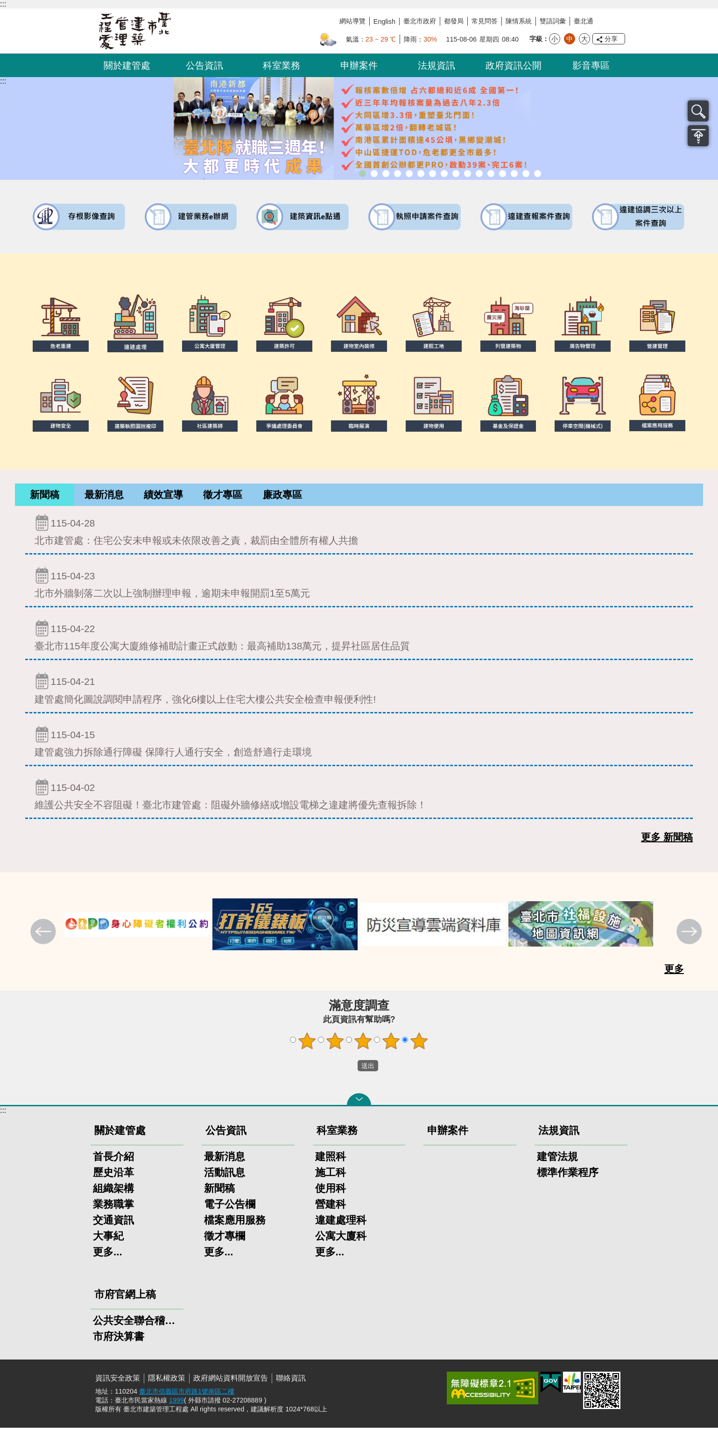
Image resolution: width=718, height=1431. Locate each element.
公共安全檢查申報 (479, 173)
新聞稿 (44, 496)
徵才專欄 (224, 1239)
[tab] (44, 496)
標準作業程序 (567, 1176)
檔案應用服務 (235, 1223)
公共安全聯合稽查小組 (137, 1324)
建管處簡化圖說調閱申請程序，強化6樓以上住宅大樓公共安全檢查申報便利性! (359, 691)
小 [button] (554, 39)
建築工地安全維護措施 (525, 173)
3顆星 (363, 1044)
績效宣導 (163, 496)
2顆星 (335, 1044)
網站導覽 (352, 21)
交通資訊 (113, 1223)
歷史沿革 (113, 1176)
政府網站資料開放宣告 (230, 1381)
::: (3, 4)
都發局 (454, 21)
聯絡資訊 (291, 1381)
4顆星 (391, 1044)
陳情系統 (519, 21)
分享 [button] (611, 39)
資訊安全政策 (117, 1381)
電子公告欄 (229, 1207)
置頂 (698, 135)
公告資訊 (204, 65)
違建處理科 (340, 1223)
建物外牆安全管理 (432, 173)
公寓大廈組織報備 (467, 173)
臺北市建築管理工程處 (135, 31)
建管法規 (557, 1160)
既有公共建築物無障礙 (420, 173)
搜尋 (698, 110)
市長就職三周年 (362, 173)
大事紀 (108, 1239)
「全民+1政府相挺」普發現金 (385, 173)
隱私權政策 (166, 1381)
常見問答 (485, 21)
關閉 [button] (359, 1102)
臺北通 (583, 21)
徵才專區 (222, 496)
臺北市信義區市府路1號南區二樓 (186, 1394)
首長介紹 (113, 1160)
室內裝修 (444, 173)
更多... (107, 1255)
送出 (349, 1069)
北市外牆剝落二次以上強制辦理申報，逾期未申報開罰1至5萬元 (359, 586)
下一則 (690, 936)
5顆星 (419, 1044)
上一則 (44, 936)
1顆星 (307, 1044)
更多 (674, 972)
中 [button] (569, 39)
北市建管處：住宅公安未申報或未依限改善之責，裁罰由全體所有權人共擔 (359, 533)
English (384, 21)
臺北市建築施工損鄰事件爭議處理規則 (537, 173)
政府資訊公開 (514, 65)
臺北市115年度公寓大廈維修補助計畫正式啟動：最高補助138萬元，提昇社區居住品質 (359, 638)
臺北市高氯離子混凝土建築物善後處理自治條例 (514, 173)
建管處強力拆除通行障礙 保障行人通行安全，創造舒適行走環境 (359, 744)
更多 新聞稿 (667, 840)
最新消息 (104, 496)
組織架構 (113, 1191)
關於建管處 (127, 65)
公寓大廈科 (340, 1239)
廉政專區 (282, 496)
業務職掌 (113, 1207)
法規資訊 (436, 65)
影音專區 (591, 65)
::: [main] (3, 81)
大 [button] (584, 39)
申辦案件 (359, 65)
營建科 (330, 1207)
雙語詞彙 (553, 21)
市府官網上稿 (125, 1297)
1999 (176, 1403)
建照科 (330, 1160)
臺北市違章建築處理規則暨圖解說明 (409, 173)
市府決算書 (118, 1340)
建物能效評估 (502, 173)
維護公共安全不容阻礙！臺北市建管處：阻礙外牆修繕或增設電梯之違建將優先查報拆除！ (359, 797)
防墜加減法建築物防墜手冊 (490, 173)
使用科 (330, 1191)
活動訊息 (224, 1176)
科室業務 (281, 65)
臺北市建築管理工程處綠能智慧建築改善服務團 (397, 173)
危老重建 (455, 173)
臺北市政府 (419, 21)
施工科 (330, 1176)
